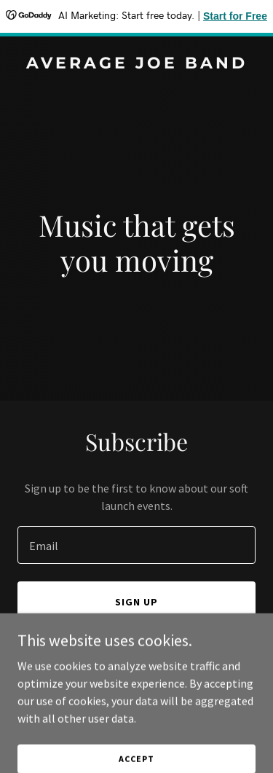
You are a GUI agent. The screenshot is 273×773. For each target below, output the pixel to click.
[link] (136, 64)
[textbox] (136, 545)
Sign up (136, 601)
